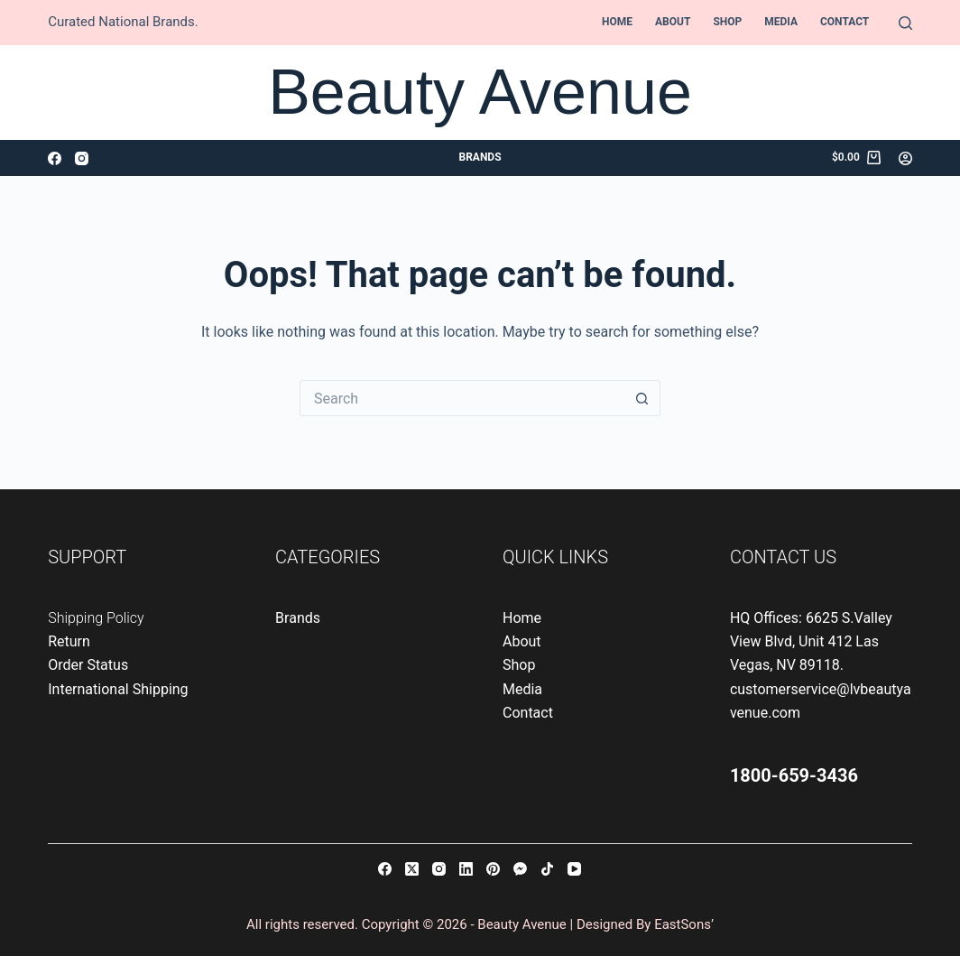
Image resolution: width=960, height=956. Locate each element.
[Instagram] (81, 158)
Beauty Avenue (480, 92)
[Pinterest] (493, 869)
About (672, 21)
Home (617, 21)
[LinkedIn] (466, 869)
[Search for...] (462, 398)
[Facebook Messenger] (520, 869)
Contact (844, 21)
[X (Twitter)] (412, 869)
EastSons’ (684, 924)
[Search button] (642, 398)
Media (781, 21)
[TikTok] (547, 869)
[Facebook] (54, 158)
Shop (727, 21)
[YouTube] (574, 869)
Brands (479, 157)
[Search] (905, 23)
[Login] (905, 158)
